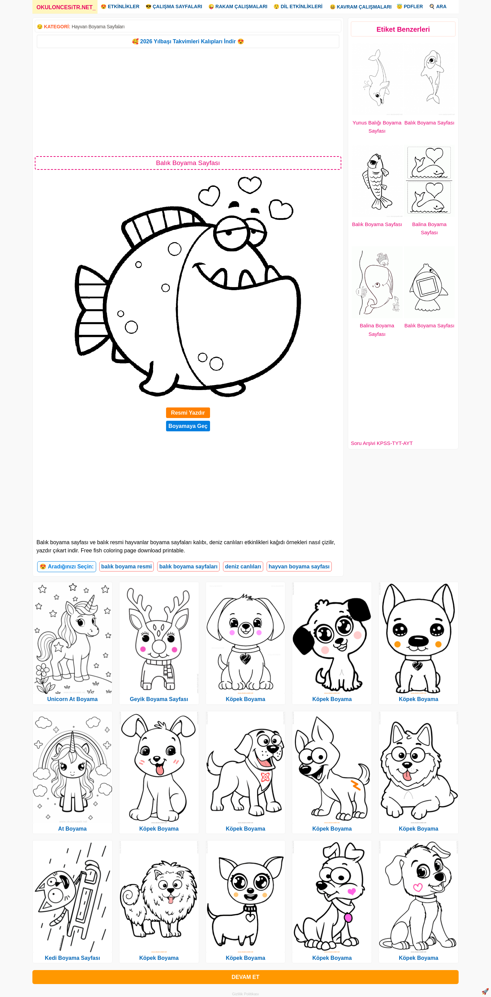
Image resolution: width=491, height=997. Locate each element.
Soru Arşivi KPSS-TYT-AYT (382, 443)
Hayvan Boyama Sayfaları (98, 26)
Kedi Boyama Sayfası (72, 958)
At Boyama (72, 829)
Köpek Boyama (159, 829)
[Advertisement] (188, 101)
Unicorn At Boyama (72, 699)
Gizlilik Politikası (245, 994)
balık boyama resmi (126, 566)
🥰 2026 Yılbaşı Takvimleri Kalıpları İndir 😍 (188, 41)
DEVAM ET (245, 977)
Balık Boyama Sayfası (429, 122)
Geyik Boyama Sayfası (159, 699)
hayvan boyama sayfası (299, 566)
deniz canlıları (243, 566)
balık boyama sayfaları (188, 566)
